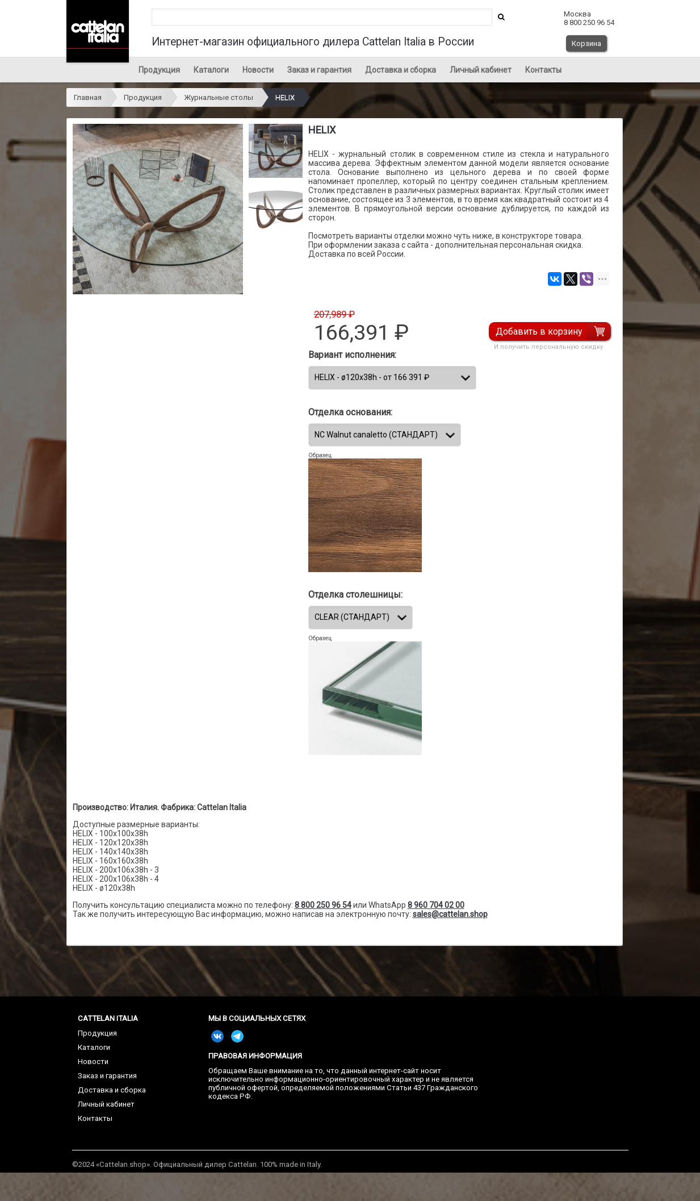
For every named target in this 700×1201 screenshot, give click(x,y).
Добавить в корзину (540, 331)
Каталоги (211, 69)
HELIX (285, 97)
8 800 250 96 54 (323, 905)
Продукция (159, 69)
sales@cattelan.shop (450, 914)
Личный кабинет (481, 69)
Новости (258, 69)
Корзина (586, 43)
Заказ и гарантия (319, 69)
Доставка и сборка (400, 69)
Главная (88, 97)
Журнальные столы (218, 97)
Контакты (543, 69)
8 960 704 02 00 (436, 905)
